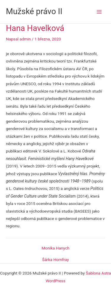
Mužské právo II (34, 11)
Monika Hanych (55, 248)
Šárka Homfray (55, 260)
